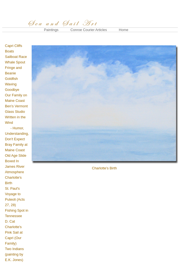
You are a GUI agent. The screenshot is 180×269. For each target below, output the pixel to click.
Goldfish (11, 79)
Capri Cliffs (13, 46)
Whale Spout (15, 62)
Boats (9, 51)
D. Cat (10, 221)
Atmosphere (14, 172)
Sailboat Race (16, 57)
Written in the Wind (17, 128)
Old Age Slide (15, 155)
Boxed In (12, 161)
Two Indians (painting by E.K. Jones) (14, 254)
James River (14, 166)
